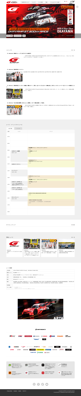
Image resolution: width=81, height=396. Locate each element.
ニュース (33, 2)
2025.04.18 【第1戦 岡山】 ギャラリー (16, 69)
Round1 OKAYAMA (69, 35)
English (19, 390)
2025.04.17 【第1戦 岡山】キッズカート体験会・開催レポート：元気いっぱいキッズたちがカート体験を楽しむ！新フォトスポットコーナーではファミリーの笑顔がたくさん (40, 86)
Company (15, 390)
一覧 (74, 50)
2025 (62, 35)
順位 (46, 2)
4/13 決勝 (18, 128)
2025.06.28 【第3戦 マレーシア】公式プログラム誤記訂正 (20, 53)
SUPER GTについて (25, 2)
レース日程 (41, 2)
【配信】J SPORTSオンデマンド (18, 184)
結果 (24, 35)
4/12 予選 (10, 128)
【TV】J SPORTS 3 (18, 183)
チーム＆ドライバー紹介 (55, 2)
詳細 (74, 224)
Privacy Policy (9, 390)
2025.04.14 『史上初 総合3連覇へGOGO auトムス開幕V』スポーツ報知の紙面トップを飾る (26, 102)
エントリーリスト (17, 35)
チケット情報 (9, 35)
